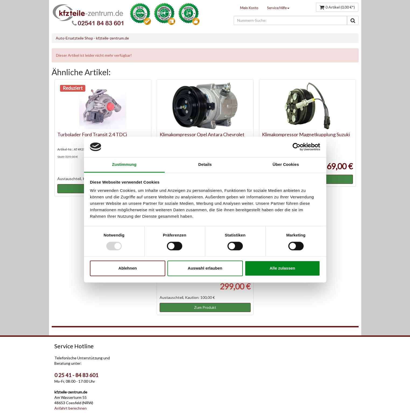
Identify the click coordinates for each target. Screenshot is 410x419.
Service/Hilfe (278, 8)
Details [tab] (205, 164)
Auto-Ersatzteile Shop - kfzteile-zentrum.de (92, 38)
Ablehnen (127, 268)
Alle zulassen (282, 268)
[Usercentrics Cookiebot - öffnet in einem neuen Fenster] (296, 147)
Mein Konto (249, 8)
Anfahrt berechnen (70, 408)
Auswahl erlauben (205, 268)
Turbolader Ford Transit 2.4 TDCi (92, 134)
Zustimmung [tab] (124, 164)
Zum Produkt (205, 307)
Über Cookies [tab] (286, 164)
